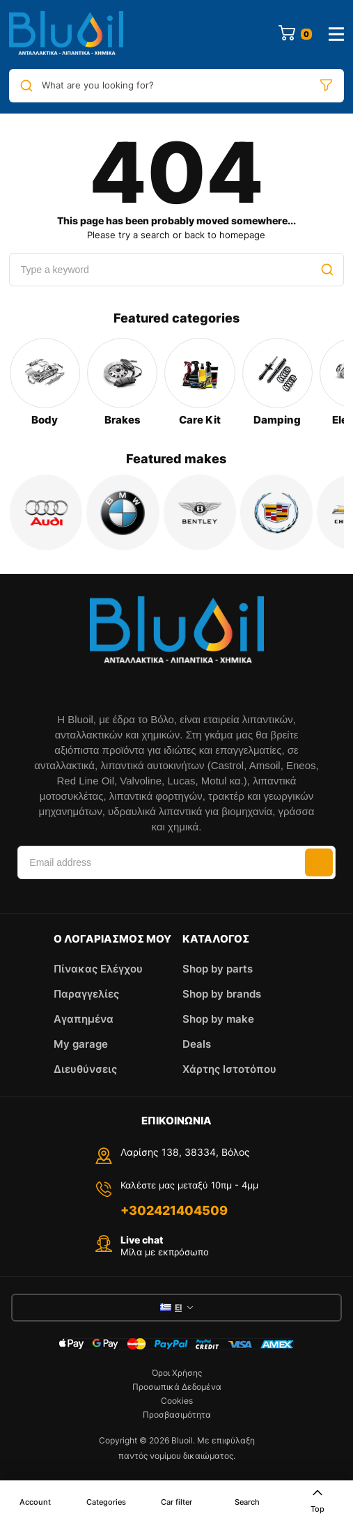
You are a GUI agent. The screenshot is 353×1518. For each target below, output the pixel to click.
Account (35, 1502)
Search (247, 1502)
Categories (106, 1502)
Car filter (176, 1502)
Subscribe (319, 862)
